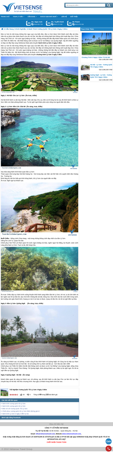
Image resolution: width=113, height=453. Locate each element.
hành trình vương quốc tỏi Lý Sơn (13, 403)
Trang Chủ (28, 7)
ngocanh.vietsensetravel (32, 24)
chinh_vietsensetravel (52, 24)
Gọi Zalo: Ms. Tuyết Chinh (48, 23)
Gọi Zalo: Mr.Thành (69, 23)
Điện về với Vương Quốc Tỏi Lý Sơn (14, 409)
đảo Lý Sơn (49, 46)
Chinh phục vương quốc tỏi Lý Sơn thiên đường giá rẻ (21, 411)
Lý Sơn (48, 54)
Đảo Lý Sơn (5, 46)
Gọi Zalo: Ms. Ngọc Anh (28, 23)
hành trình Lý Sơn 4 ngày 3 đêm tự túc (15, 414)
